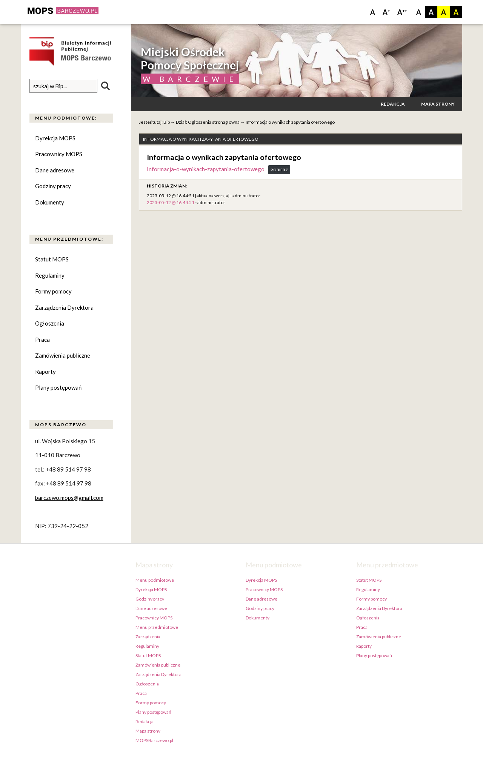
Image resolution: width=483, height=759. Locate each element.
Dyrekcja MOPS (55, 138)
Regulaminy (50, 275)
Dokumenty (49, 202)
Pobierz (279, 169)
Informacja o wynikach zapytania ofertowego (290, 122)
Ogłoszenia (49, 323)
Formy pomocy (53, 291)
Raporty (45, 371)
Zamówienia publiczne (62, 355)
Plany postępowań (58, 387)
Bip (166, 122)
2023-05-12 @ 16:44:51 (170, 202)
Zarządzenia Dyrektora (64, 307)
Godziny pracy (53, 186)
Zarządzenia (147, 636)
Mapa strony (438, 104)
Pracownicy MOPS (58, 154)
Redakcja (393, 104)
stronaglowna (226, 122)
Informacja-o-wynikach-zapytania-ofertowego (206, 169)
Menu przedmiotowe (156, 627)
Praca (42, 339)
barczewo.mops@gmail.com (69, 497)
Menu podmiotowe (154, 580)
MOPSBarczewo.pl (154, 740)
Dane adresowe (54, 170)
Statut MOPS (52, 259)
